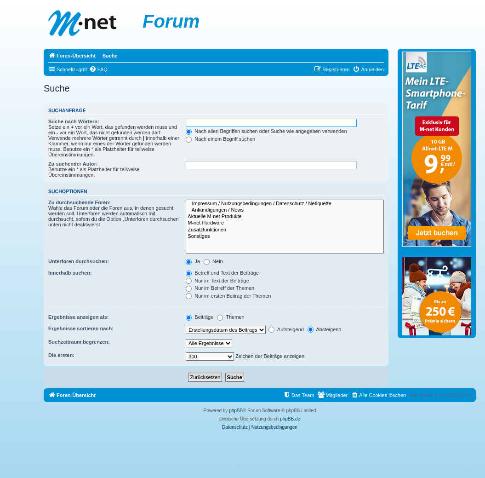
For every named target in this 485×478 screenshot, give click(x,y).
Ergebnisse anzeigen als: (78, 317)
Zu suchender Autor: (73, 164)
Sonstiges (285, 236)
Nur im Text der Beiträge (217, 280)
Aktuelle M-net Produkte (285, 216)
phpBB (236, 410)
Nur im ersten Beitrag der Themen (228, 296)
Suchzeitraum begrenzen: (79, 342)
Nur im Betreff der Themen (220, 288)
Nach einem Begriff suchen (220, 139)
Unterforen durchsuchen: (78, 261)
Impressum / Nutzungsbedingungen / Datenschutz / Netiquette (285, 204)
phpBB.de (290, 418)
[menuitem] (98, 69)
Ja (193, 261)
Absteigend (325, 329)
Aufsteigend (286, 329)
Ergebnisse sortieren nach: (81, 328)
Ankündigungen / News (285, 210)
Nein (213, 261)
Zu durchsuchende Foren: (79, 202)
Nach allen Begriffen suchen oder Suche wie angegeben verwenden (266, 131)
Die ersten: (61, 355)
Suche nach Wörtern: (73, 121)
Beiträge (199, 317)
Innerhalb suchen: (70, 273)
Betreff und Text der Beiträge (222, 273)
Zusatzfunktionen (285, 230)
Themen (230, 317)
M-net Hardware (285, 223)
